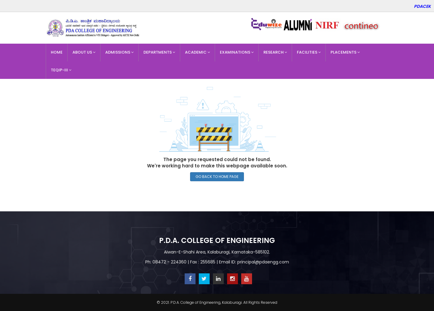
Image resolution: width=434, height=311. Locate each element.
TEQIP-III (61, 70)
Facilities (309, 52)
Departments (159, 52)
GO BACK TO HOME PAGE (217, 176)
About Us (83, 52)
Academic (197, 52)
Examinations (237, 52)
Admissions (119, 52)
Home (57, 52)
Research (275, 52)
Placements (345, 52)
